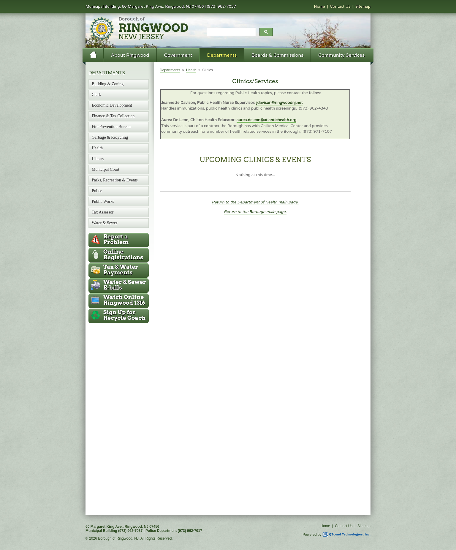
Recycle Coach (124, 315)
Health (191, 70)
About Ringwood (130, 55)
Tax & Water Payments (120, 269)
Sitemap (362, 6)
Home (319, 6)
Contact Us (340, 6)
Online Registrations (123, 254)
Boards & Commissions (277, 55)
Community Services (341, 55)
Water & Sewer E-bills (124, 285)
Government (178, 55)
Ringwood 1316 (124, 300)
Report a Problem (116, 239)
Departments (222, 55)
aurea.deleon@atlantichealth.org (267, 119)
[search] (231, 32)
